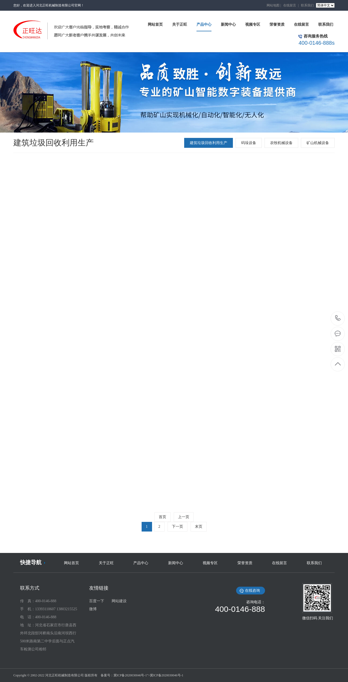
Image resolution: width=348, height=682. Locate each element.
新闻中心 (175, 563)
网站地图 (273, 5)
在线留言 (289, 5)
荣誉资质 (244, 563)
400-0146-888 (338, 318)
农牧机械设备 (281, 143)
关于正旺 (106, 563)
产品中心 (140, 563)
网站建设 (119, 601)
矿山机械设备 (318, 143)
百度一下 (96, 601)
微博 (93, 609)
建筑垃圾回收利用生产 (208, 143)
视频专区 (210, 563)
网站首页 (71, 563)
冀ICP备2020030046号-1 (130, 675)
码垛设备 (248, 143)
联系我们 (307, 5)
